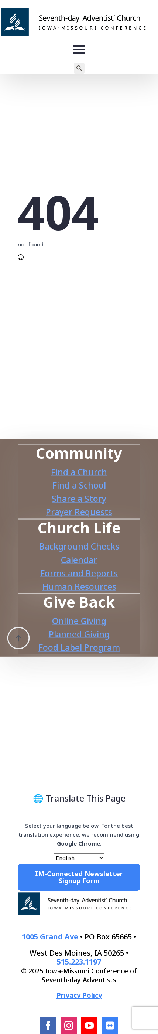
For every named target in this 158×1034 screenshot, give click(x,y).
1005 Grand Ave (50, 937)
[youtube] (89, 1025)
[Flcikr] (110, 1025)
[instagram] (69, 1025)
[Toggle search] (79, 68)
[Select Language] (79, 857)
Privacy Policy (79, 995)
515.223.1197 (79, 962)
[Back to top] (18, 627)
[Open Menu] (79, 49)
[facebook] (48, 1025)
